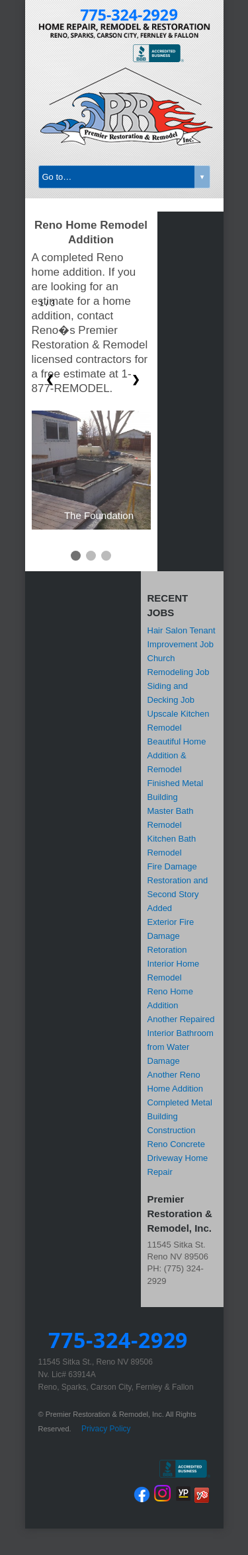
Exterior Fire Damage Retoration (170, 936)
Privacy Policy (106, 1428)
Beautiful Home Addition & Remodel (176, 755)
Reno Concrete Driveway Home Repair (177, 1158)
